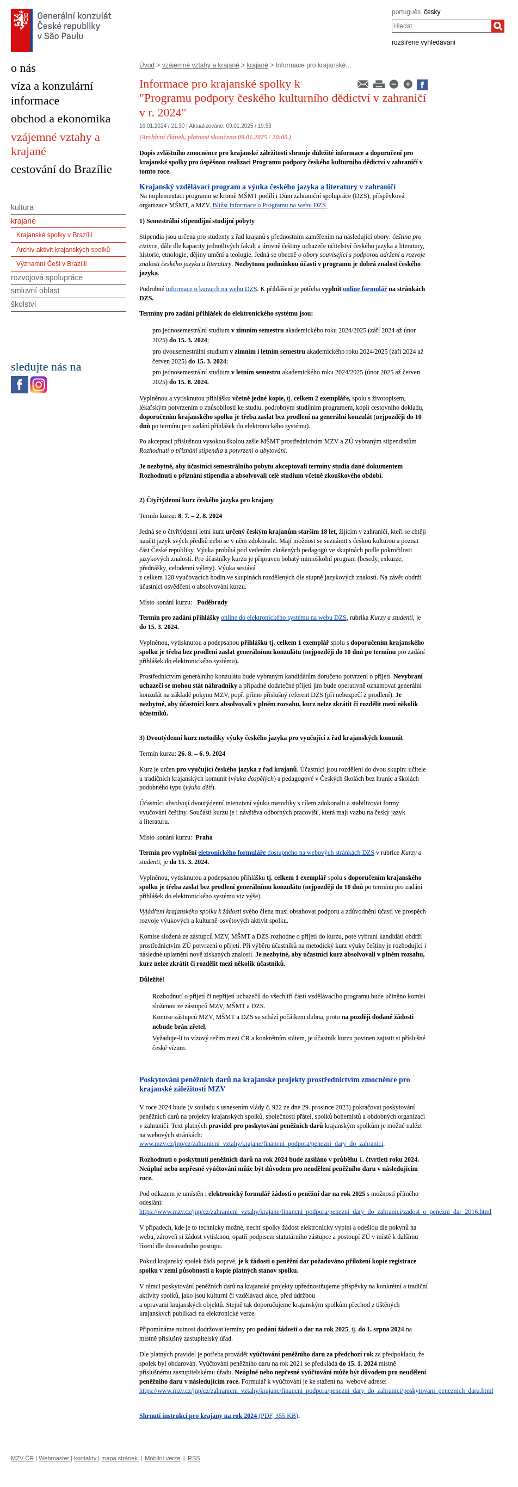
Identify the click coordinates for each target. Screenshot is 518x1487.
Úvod (147, 65)
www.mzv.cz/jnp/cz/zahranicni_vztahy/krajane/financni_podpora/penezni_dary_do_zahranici (261, 1143)
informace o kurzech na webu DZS (211, 289)
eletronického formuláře (232, 852)
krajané (257, 65)
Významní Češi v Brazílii (51, 264)
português (406, 12)
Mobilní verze (162, 1458)
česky (432, 12)
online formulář (365, 289)
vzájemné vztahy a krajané (200, 65)
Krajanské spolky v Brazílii (54, 235)
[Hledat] (497, 26)
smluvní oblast (35, 290)
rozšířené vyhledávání (423, 42)
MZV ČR (22, 1458)
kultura (22, 207)
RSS (194, 1458)
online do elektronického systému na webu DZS (284, 617)
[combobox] (441, 26)
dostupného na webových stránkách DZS (320, 852)
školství (23, 304)
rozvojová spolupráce (47, 277)
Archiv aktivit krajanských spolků (63, 250)
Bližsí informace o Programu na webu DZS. (269, 205)
